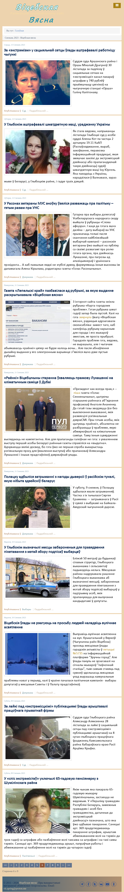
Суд (24, 111)
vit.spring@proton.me (15, 888)
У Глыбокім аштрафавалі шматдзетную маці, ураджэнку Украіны (57, 125)
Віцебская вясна (28, 882)
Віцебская (36, 6)
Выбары (26, 609)
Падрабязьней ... (38, 111)
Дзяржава (27, 277)
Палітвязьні (28, 856)
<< (5, 865)
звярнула (85, 317)
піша (77, 393)
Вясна (41, 19)
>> (68, 865)
